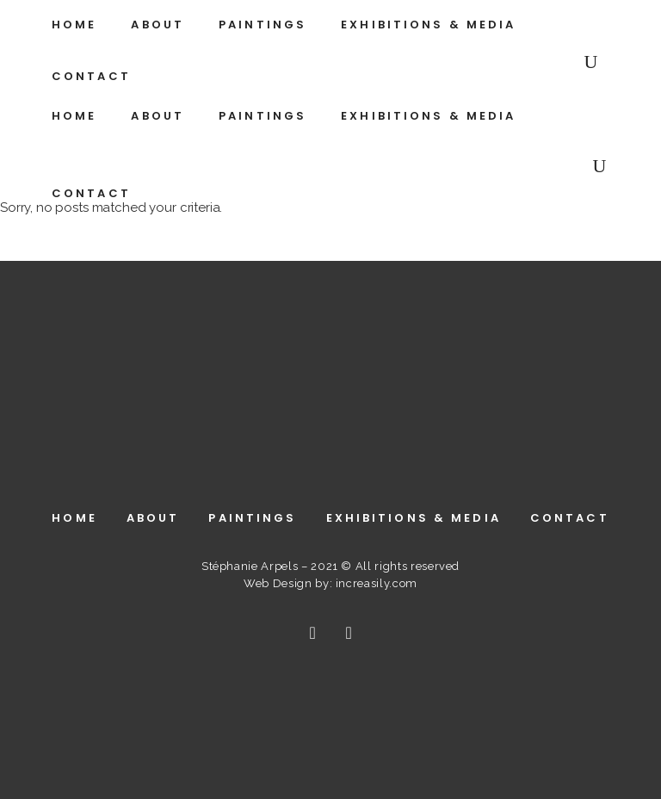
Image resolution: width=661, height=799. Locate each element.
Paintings (252, 518)
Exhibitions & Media (413, 518)
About (153, 518)
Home (74, 518)
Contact (569, 518)
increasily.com (376, 583)
